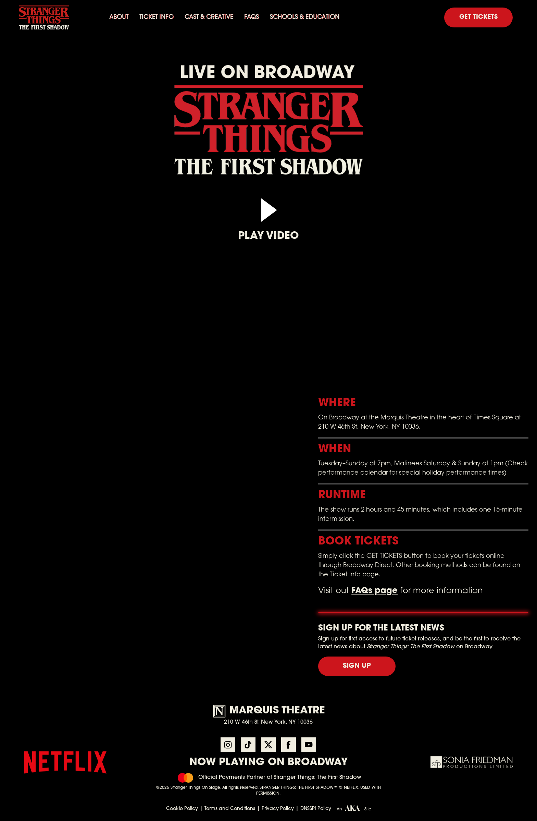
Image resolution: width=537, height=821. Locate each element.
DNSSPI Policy (315, 808)
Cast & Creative (209, 17)
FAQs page (374, 591)
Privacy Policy (278, 808)
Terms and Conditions (229, 808)
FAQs (251, 17)
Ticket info (156, 17)
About (118, 17)
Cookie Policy (182, 808)
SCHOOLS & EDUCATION (304, 17)
